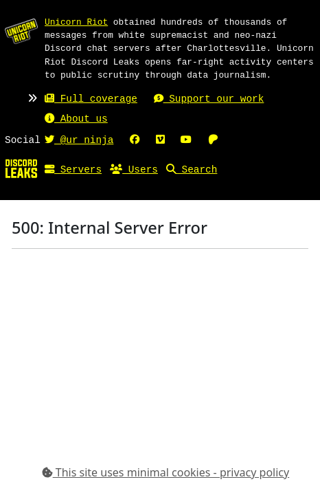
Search (191, 170)
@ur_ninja (79, 140)
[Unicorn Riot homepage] (21, 30)
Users (134, 170)
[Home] (21, 168)
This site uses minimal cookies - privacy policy (166, 472)
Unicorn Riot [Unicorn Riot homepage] (76, 22)
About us (76, 119)
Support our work (209, 99)
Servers (73, 170)
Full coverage (91, 99)
